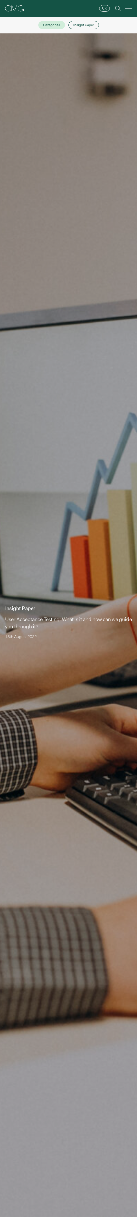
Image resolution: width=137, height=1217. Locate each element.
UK (104, 8)
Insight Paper (83, 25)
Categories (51, 25)
